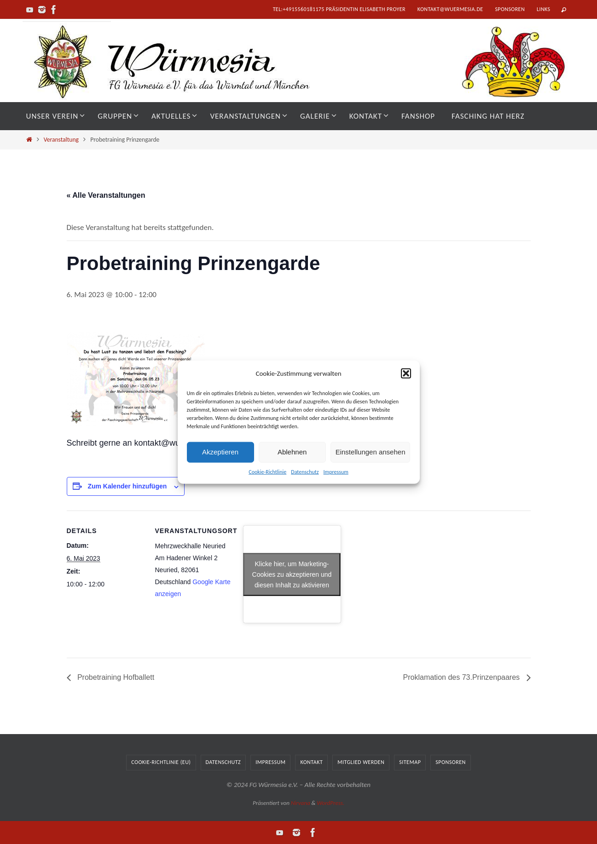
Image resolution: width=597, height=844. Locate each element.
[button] (406, 373)
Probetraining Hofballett (115, 677)
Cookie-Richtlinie (267, 471)
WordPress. (330, 802)
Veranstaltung (61, 140)
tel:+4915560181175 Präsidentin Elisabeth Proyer (339, 9)
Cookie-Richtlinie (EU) (161, 762)
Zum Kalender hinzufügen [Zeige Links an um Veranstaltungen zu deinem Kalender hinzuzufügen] (127, 486)
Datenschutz (305, 471)
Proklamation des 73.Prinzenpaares (462, 677)
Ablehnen (292, 452)
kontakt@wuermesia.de (450, 9)
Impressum (336, 471)
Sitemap (410, 762)
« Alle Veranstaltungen (106, 195)
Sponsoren (510, 9)
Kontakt (311, 762)
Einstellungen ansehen (371, 452)
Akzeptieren (220, 452)
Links (543, 9)
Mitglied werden (360, 762)
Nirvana (300, 802)
